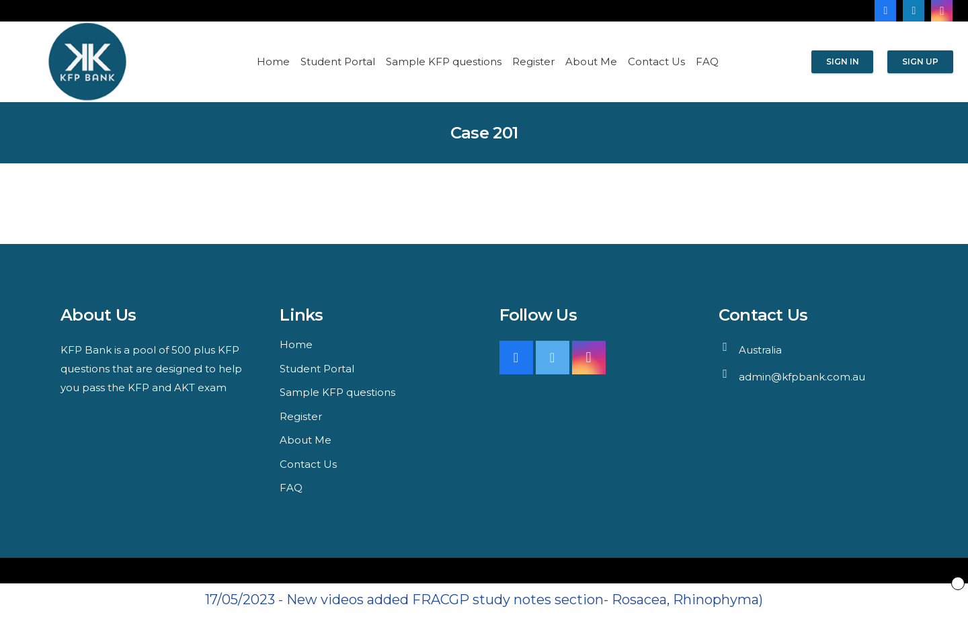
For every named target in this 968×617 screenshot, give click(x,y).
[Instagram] (942, 11)
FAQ (291, 487)
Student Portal (317, 368)
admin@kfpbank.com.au (802, 376)
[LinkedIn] (913, 11)
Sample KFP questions (337, 392)
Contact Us (308, 464)
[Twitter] (552, 357)
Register (301, 416)
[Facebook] (885, 11)
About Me (305, 440)
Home (296, 344)
